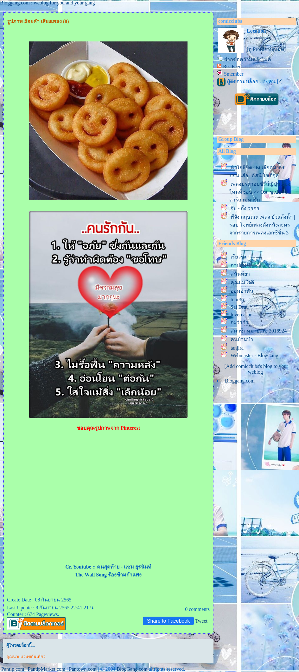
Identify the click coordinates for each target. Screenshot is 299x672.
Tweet (201, 621)
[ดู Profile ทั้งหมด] (266, 49)
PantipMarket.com (47, 669)
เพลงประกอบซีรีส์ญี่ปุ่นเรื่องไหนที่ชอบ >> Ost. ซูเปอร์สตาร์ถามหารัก (259, 191)
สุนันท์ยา (240, 274)
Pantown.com (83, 669)
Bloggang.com (240, 380)
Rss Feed (232, 66)
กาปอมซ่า (242, 265)
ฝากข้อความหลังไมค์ (247, 59)
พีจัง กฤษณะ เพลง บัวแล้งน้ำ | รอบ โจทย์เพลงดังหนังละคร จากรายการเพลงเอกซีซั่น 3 (262, 224)
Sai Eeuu (240, 307)
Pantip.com (12, 669)
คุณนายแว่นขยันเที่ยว (25, 656)
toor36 (237, 299)
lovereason (241, 314)
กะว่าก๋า (239, 322)
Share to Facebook (168, 621)
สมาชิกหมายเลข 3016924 (259, 330)
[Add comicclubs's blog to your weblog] (256, 369)
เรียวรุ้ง (238, 256)
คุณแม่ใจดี (242, 282)
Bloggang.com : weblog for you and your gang (47, 2)
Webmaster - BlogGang (254, 355)
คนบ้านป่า (242, 339)
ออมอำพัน (242, 291)
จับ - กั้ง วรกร (245, 208)
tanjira (237, 348)
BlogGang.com (132, 669)
